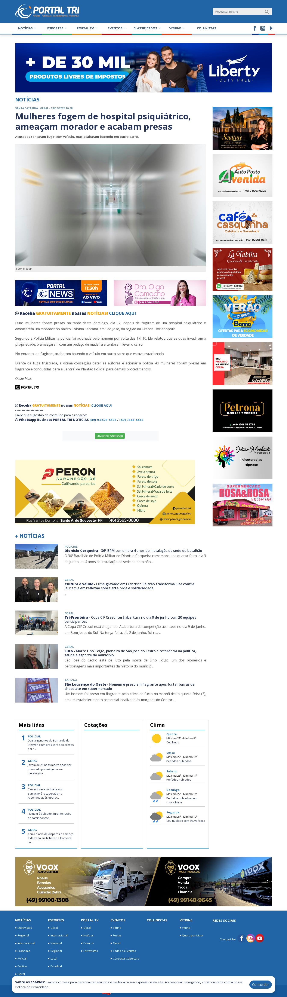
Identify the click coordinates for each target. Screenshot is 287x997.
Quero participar (191, 935)
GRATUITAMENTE (54, 313)
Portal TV (90, 920)
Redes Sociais (224, 920)
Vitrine (116, 928)
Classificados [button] (145, 28)
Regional (22, 935)
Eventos (87, 943)
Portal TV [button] (86, 28)
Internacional (25, 943)
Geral (20, 974)
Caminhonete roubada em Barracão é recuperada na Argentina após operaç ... (45, 793)
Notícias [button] (25, 28)
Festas (116, 935)
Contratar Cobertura (125, 959)
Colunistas (206, 28)
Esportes (56, 920)
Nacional (55, 943)
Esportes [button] (55, 28)
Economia (22, 951)
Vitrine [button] (175, 28)
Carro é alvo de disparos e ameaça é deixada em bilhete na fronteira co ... (50, 838)
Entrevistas (23, 928)
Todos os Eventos (123, 951)
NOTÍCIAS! (97, 313)
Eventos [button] (115, 28)
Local (52, 959)
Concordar (260, 984)
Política (21, 966)
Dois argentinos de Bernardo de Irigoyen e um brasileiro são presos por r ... (51, 744)
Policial (21, 959)
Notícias (23, 920)
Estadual (55, 966)
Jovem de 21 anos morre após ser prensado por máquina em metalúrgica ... (49, 769)
